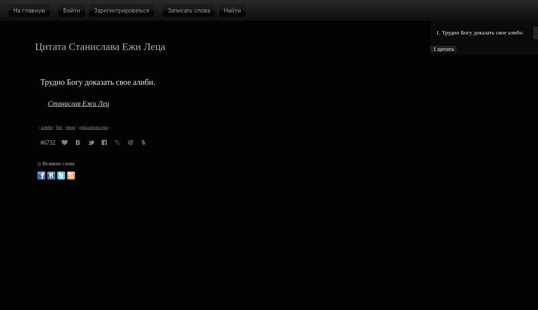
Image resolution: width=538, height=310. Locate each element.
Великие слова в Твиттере (61, 175)
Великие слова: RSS (71, 175)
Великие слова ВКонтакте (51, 175)
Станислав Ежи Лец (78, 103)
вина (70, 127)
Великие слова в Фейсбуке (41, 175)
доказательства (93, 127)
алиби (47, 127)
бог (59, 127)
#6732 (48, 143)
